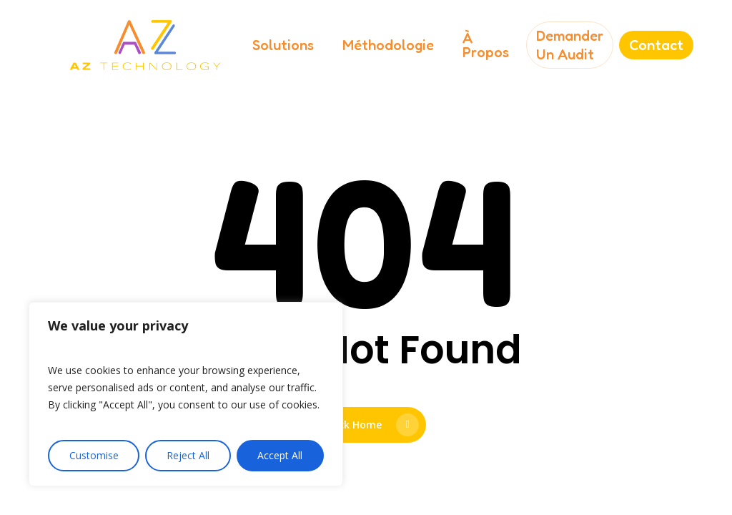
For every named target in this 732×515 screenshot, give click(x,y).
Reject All (188, 455)
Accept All (279, 455)
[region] (186, 394)
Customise (94, 455)
